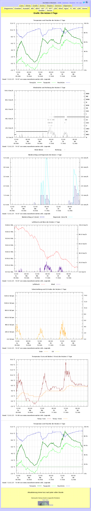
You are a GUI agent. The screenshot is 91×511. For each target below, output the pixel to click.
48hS (37, 8)
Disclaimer (72, 2)
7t (70, 8)
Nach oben (45, 500)
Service (58, 6)
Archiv (42, 6)
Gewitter (42, 10)
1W (42, 8)
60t (74, 8)
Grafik (35, 6)
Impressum (65, 2)
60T (50, 8)
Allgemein (67, 6)
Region (50, 6)
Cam (21, 6)
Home (45, 505)
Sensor (49, 10)
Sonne (85, 8)
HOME (59, 2)
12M (55, 8)
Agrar (66, 8)
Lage (80, 2)
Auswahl (26, 8)
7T (46, 8)
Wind (60, 8)
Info (77, 2)
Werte (28, 6)
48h (32, 8)
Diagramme (8, 8)
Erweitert (18, 8)
